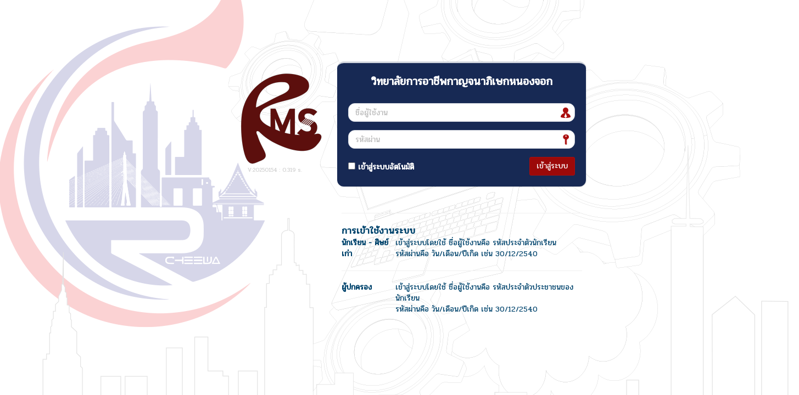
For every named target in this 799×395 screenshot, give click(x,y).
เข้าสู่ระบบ (552, 166)
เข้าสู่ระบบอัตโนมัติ (381, 167)
